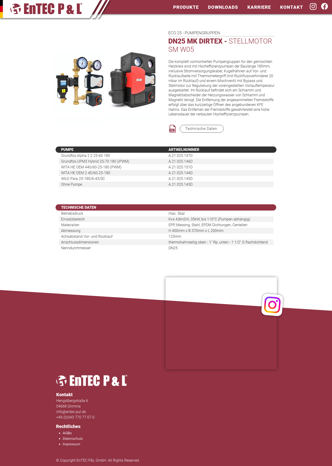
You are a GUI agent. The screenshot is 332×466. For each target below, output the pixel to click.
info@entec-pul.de (71, 412)
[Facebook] (324, 6)
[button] (186, 7)
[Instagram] (313, 6)
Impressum (71, 444)
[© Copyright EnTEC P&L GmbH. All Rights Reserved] (106, 460)
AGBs (67, 433)
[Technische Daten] (202, 129)
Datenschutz (73, 438)
